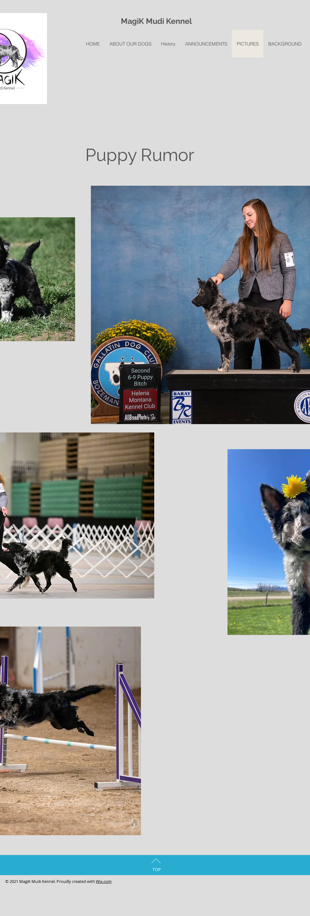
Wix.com (104, 881)
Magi (130, 21)
